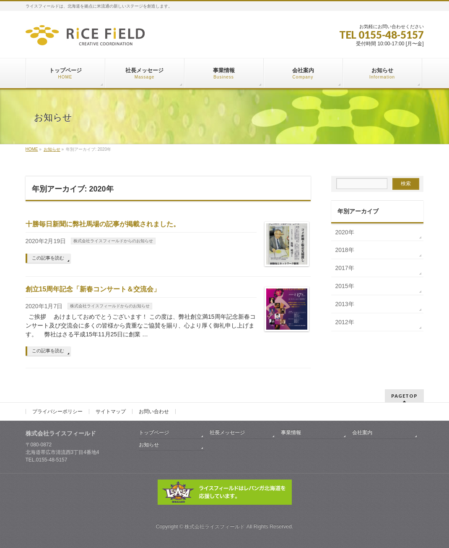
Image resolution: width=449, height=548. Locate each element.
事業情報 (291, 432)
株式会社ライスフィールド (214, 527)
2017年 (344, 268)
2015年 (344, 286)
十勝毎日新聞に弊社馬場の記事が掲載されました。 (103, 224)
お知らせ (149, 445)
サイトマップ (111, 411)
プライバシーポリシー (57, 411)
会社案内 (362, 432)
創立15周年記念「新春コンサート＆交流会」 (93, 289)
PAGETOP (404, 396)
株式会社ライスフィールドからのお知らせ (113, 241)
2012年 (344, 322)
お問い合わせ (154, 411)
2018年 (344, 249)
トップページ (154, 432)
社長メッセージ (227, 432)
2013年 (344, 304)
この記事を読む (48, 257)
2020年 (344, 232)
